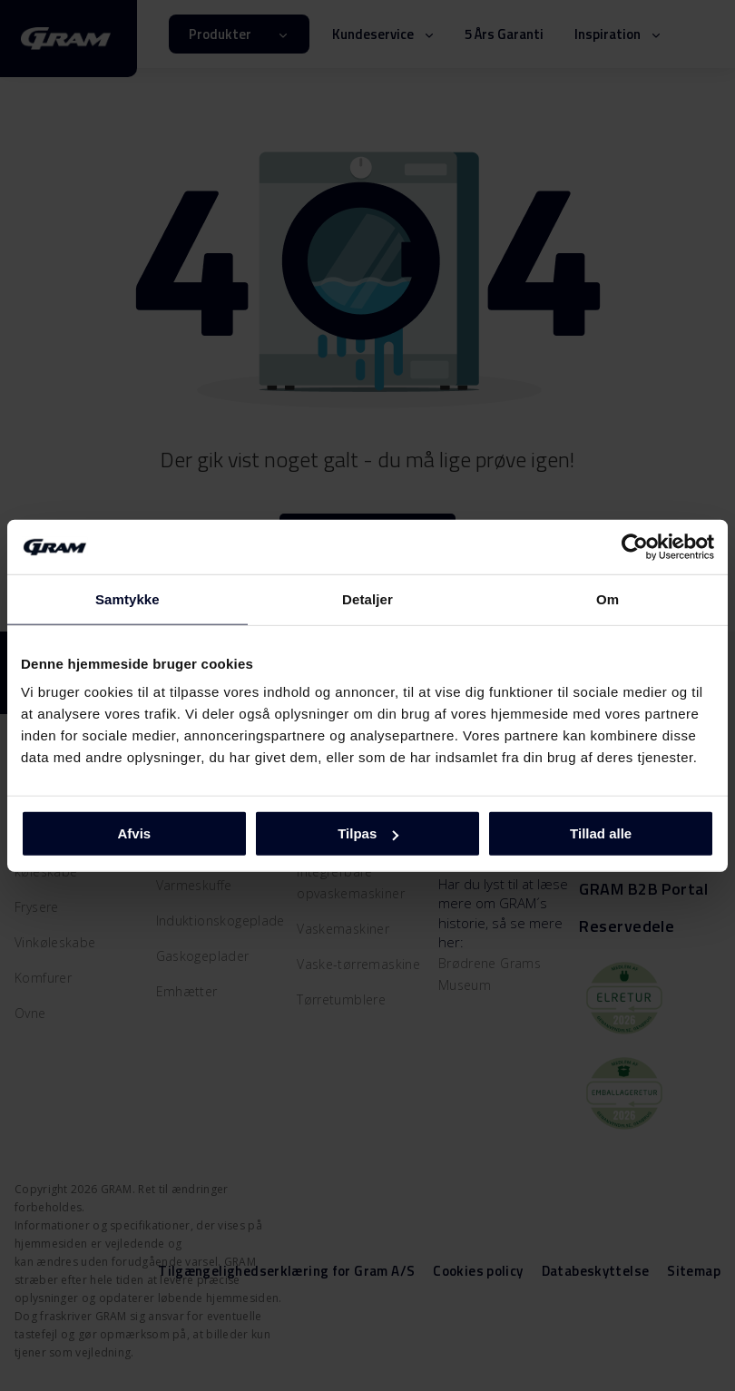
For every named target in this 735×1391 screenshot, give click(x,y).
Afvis (134, 833)
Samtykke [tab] (127, 598)
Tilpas (368, 833)
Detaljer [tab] (367, 598)
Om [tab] (607, 598)
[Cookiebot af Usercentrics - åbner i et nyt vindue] (634, 546)
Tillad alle (601, 833)
